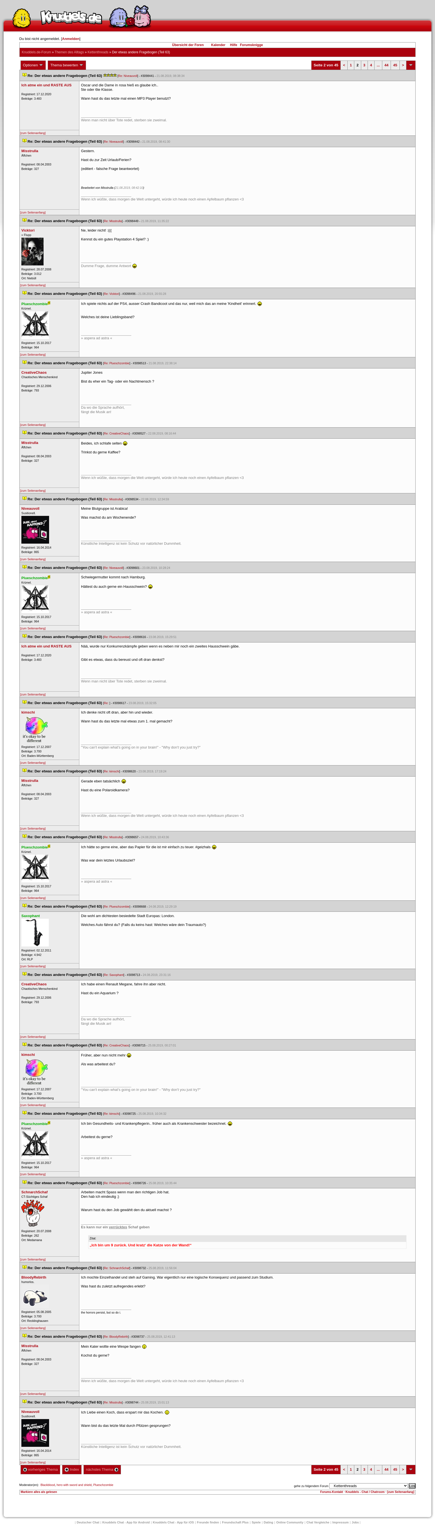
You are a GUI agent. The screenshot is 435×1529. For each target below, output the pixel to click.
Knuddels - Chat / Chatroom (365, 1491)
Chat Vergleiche (318, 1522)
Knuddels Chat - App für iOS (173, 1522)
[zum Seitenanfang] (33, 133)
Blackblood (48, 1485)
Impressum (340, 1522)
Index (72, 1469)
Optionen (33, 65)
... (378, 65)
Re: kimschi (111, 771)
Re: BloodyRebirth (116, 1336)
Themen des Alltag (69, 52)
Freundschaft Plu (235, 1522)
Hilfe (233, 45)
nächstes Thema (102, 1469)
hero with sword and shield (74, 1485)
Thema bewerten (67, 65)
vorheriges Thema (40, 1469)
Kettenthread (98, 52)
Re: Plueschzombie (117, 363)
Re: (107, 703)
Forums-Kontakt (331, 1491)
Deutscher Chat (88, 1522)
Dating (268, 1522)
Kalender (218, 45)
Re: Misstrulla (113, 221)
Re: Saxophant (114, 974)
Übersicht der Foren (188, 45)
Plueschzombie (103, 1485)
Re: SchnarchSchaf (117, 1268)
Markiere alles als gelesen (39, 1491)
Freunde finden (208, 1522)
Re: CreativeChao (116, 433)
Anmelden (71, 39)
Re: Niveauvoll (127, 75)
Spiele (256, 1522)
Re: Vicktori (111, 293)
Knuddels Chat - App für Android (126, 1522)
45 (395, 65)
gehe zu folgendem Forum (311, 1486)
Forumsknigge (251, 45)
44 (386, 65)
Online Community (290, 1522)
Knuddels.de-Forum (36, 52)
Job (355, 1522)
